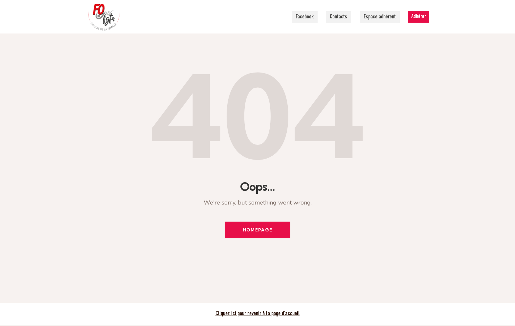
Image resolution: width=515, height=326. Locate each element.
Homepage (257, 230)
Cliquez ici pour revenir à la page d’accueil (257, 315)
